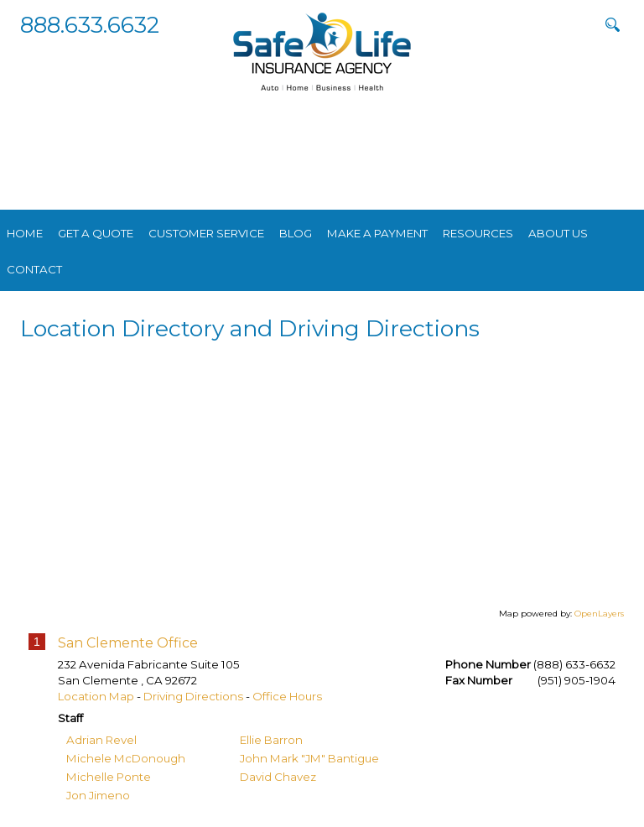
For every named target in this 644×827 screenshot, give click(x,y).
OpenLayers (599, 613)
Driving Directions (193, 696)
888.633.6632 (89, 25)
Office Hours (287, 696)
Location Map (96, 696)
